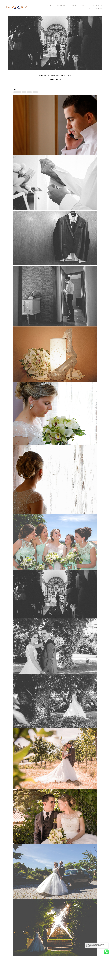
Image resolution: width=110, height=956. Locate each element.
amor (24, 92)
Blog (74, 5)
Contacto (97, 5)
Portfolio (61, 5)
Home (48, 5)
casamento (17, 92)
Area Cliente (95, 8)
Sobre (85, 5)
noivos (35, 92)
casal (29, 92)
